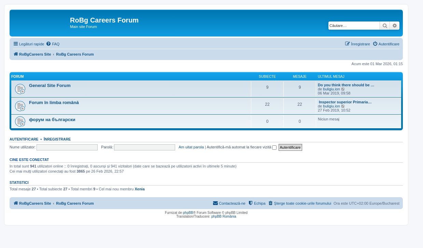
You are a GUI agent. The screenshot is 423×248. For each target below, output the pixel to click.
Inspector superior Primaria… (345, 102)
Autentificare (24, 139)
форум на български (52, 119)
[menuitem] (52, 44)
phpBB (188, 213)
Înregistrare (57, 139)
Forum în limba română (54, 102)
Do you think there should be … (346, 85)
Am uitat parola (191, 147)
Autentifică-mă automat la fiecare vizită (242, 147)
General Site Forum (50, 85)
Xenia (139, 189)
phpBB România (223, 216)
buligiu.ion (331, 89)
